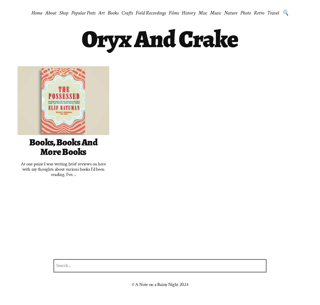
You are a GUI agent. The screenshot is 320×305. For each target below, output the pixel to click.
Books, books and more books (63, 147)
